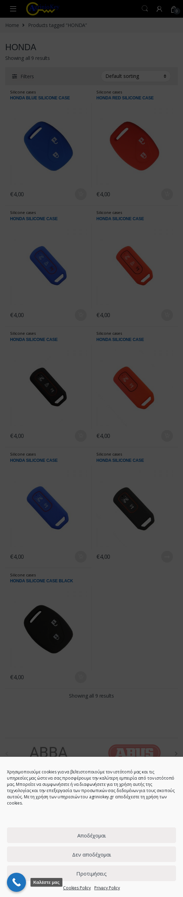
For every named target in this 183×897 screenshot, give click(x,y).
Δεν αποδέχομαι (91, 854)
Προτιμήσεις (91, 873)
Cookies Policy (77, 888)
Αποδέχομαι (91, 835)
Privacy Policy (107, 888)
